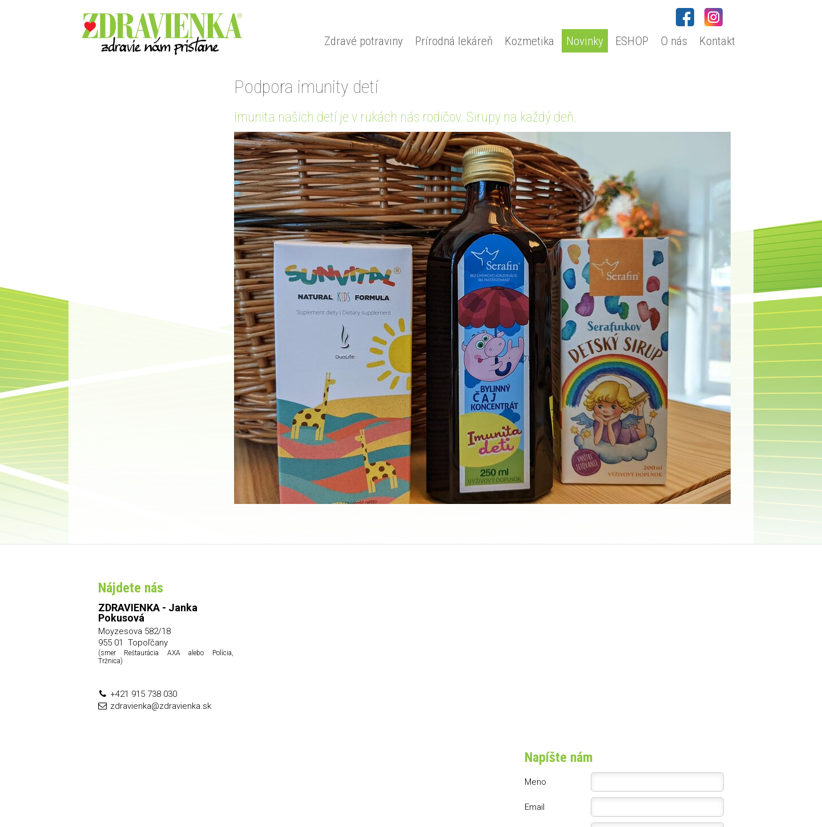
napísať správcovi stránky (428, 793)
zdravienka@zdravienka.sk (160, 706)
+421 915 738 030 (143, 694)
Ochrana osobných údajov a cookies (536, 793)
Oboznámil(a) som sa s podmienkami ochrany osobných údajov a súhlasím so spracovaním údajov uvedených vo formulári (631, 693)
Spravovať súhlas (630, 793)
